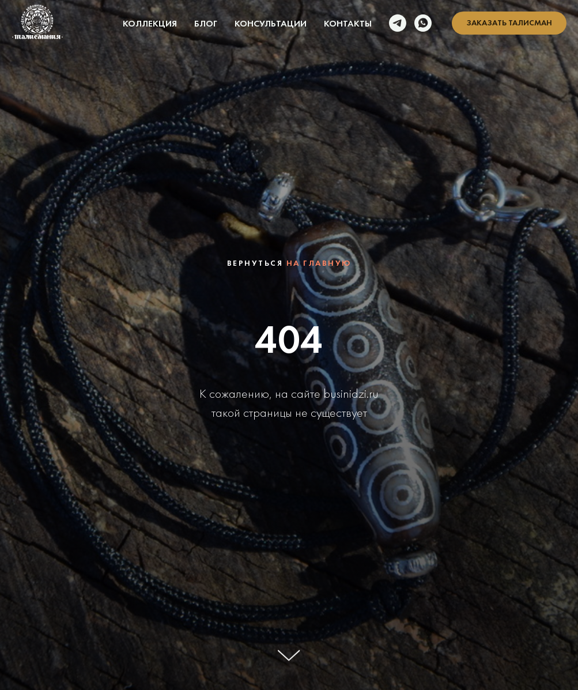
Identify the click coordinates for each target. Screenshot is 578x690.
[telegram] (397, 23)
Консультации (271, 23)
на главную (319, 263)
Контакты (348, 23)
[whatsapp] (423, 23)
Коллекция (150, 23)
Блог (205, 23)
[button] (509, 23)
